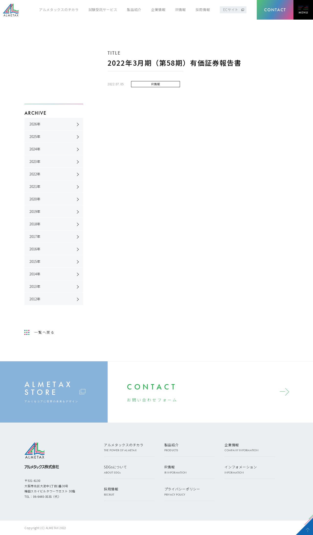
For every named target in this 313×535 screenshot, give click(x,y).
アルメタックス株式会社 (11, 9)
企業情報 (158, 9)
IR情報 (180, 9)
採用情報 (203, 9)
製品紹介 (134, 9)
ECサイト (231, 9)
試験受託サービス (103, 9)
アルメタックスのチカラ (59, 9)
